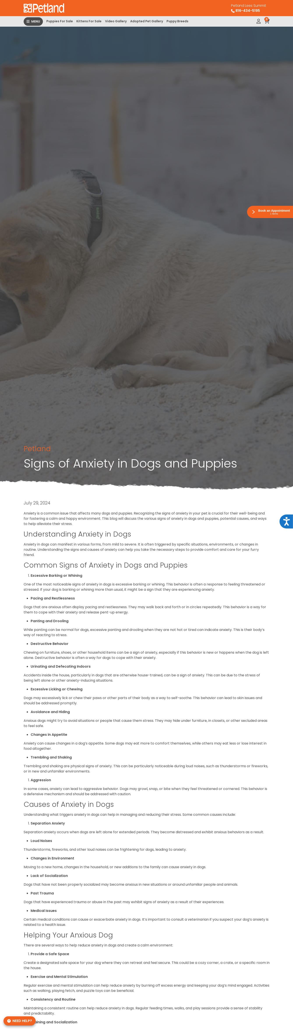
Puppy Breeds (177, 21)
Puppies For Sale (59, 21)
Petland (37, 449)
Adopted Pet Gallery (146, 21)
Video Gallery (116, 21)
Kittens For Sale (89, 21)
